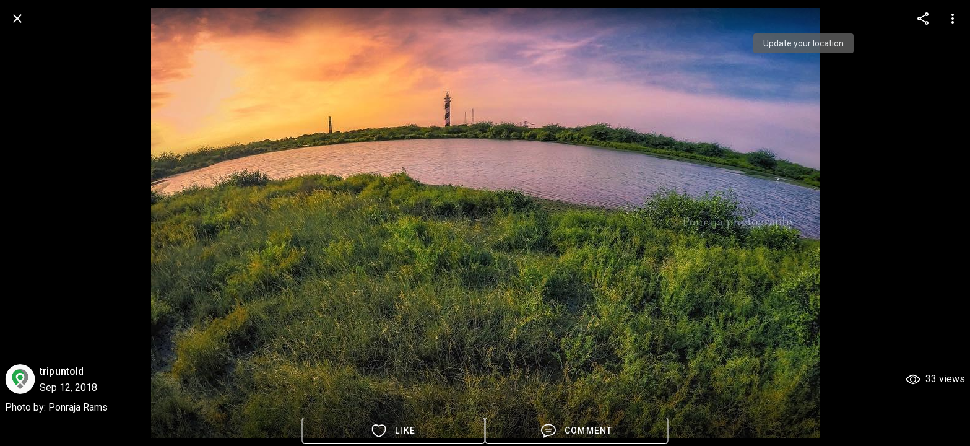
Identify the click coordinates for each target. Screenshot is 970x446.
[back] (17, 18)
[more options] (923, 18)
